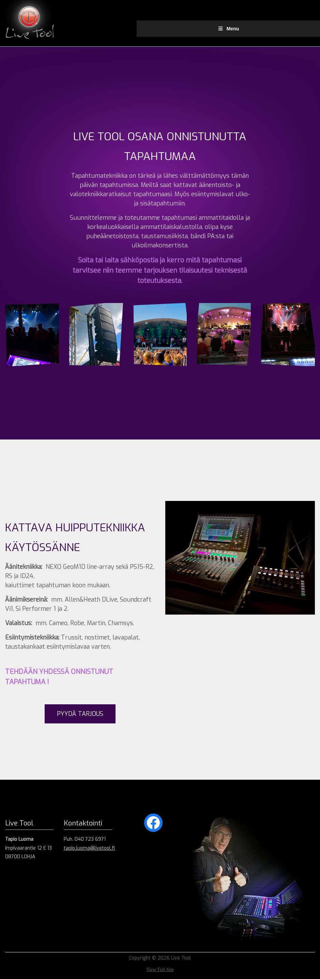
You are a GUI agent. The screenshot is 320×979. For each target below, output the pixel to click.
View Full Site (160, 969)
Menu (228, 28)
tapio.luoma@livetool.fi (89, 848)
